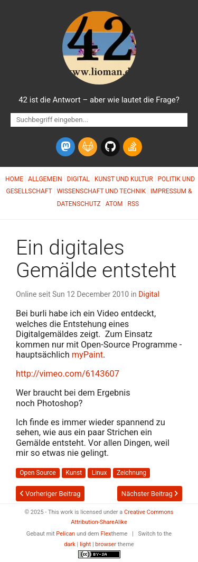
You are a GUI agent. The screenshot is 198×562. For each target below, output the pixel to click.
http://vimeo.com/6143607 (67, 374)
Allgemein (45, 179)
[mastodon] (65, 146)
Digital (78, 179)
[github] (110, 146)
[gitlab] (87, 146)
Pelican (65, 533)
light (85, 544)
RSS (133, 204)
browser (105, 544)
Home (14, 179)
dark (70, 544)
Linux (99, 472)
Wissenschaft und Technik (101, 191)
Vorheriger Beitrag (50, 494)
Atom (114, 204)
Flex (105, 533)
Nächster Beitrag (149, 494)
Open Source (38, 472)
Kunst (73, 472)
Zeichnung (131, 472)
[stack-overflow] (132, 146)
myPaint (87, 355)
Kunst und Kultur (124, 179)
